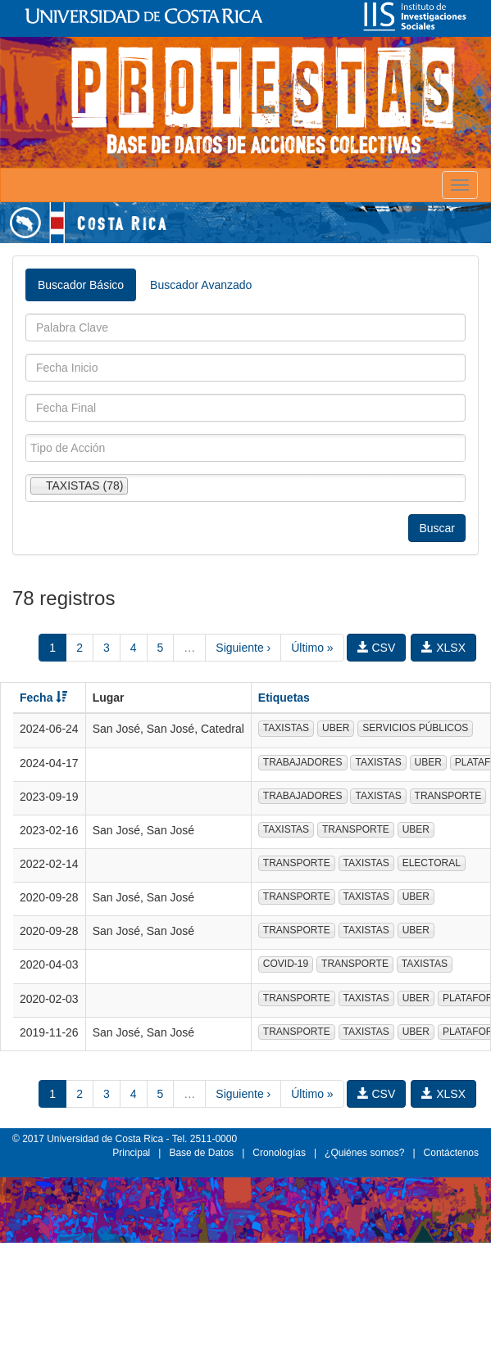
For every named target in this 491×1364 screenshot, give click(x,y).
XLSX (443, 647)
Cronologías (279, 1152)
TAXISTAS (286, 728)
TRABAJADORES (303, 762)
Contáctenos (451, 1152)
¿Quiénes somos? (364, 1152)
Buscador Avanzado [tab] (201, 284)
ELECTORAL (431, 863)
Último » (312, 647)
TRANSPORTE (448, 796)
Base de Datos (201, 1152)
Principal (131, 1152)
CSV (376, 647)
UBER (335, 728)
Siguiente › (243, 647)
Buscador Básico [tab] (81, 284)
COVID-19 (285, 963)
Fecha (43, 697)
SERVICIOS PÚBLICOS (415, 728)
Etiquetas (284, 697)
